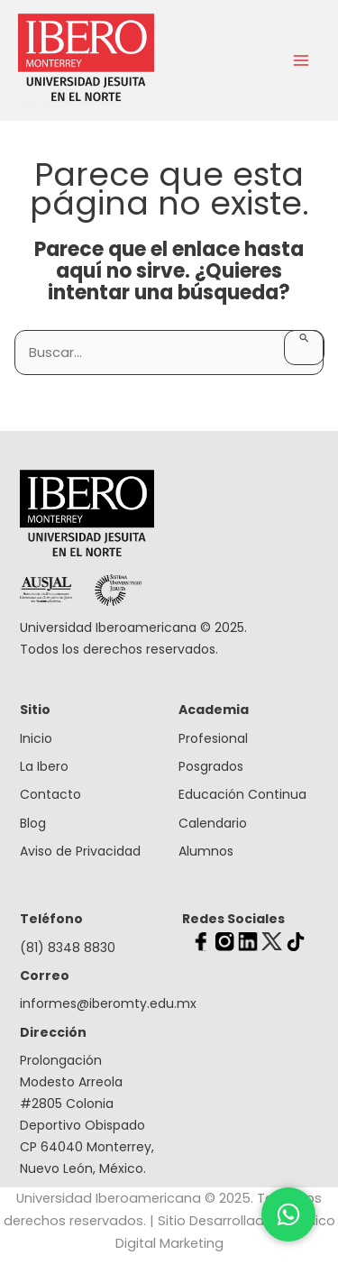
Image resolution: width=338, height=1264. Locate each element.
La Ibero (44, 766)
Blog (33, 823)
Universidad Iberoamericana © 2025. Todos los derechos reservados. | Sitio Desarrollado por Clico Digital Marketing (169, 1220)
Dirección (53, 1032)
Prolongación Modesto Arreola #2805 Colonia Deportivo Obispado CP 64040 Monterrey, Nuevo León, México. (87, 1114)
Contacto (50, 794)
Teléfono (51, 919)
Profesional (213, 738)
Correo (44, 975)
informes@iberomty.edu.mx (90, 1003)
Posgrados (210, 766)
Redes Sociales (233, 919)
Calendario (212, 823)
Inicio (36, 738)
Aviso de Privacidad (80, 851)
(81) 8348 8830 (67, 948)
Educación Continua (242, 794)
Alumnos (205, 851)
